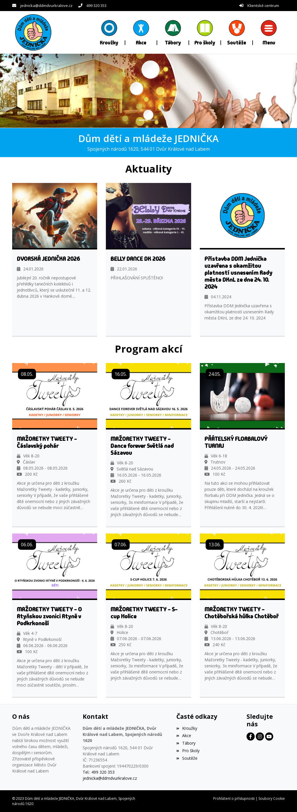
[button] (269, 32)
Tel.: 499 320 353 (99, 772)
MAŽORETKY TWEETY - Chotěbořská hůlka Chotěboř (241, 612)
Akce (183, 735)
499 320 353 (96, 5)
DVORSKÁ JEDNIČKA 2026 (48, 258)
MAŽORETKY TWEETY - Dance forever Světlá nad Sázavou (142, 445)
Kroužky (186, 728)
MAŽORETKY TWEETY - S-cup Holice (144, 612)
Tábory (185, 743)
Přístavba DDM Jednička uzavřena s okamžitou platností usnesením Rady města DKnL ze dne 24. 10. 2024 (238, 272)
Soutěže (187, 758)
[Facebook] (251, 736)
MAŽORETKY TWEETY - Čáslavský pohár (47, 442)
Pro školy (188, 750)
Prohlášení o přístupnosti (234, 798)
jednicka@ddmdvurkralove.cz (46, 5)
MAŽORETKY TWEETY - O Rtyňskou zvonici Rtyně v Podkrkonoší (49, 616)
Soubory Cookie (271, 798)
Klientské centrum (263, 5)
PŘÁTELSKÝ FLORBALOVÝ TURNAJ (235, 442)
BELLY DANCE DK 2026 (138, 258)
